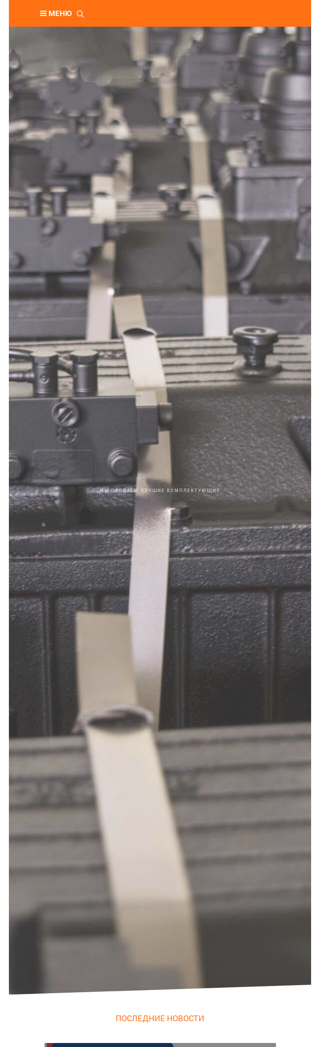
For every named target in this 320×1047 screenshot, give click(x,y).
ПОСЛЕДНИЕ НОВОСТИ (160, 1018)
